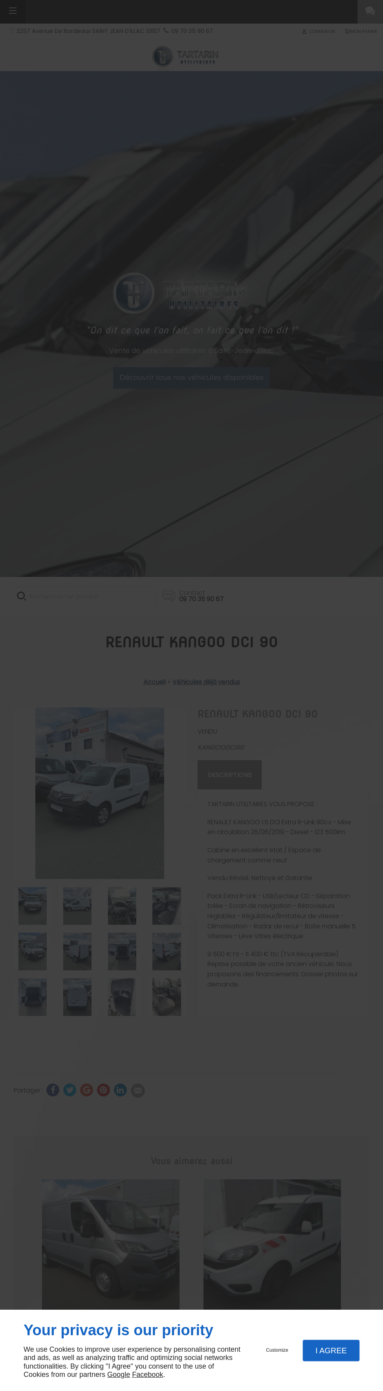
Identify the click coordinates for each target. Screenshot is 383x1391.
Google (118, 1374)
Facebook (147, 1374)
